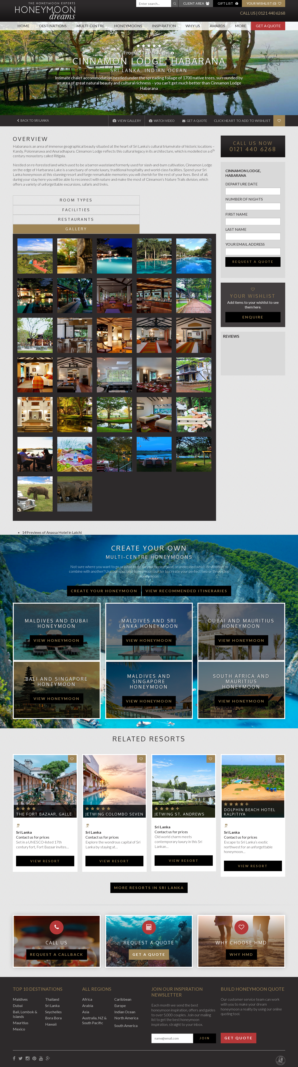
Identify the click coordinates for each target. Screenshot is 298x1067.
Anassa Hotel (57, 503)
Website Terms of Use (93, 1042)
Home (23, 25)
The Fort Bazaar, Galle (44, 785)
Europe (120, 976)
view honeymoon (57, 611)
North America (126, 989)
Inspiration (164, 25)
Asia (85, 983)
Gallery (190, 200)
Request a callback (56, 925)
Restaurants (140, 200)
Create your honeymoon (104, 562)
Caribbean (122, 970)
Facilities (89, 200)
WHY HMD (241, 925)
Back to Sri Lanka (35, 121)
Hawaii (51, 995)
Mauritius (20, 994)
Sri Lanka (52, 976)
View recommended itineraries (186, 562)
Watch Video (158, 121)
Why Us (193, 25)
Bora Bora (53, 989)
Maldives (20, 970)
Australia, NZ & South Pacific (94, 991)
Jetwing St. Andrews (180, 785)
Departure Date (241, 184)
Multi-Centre (90, 25)
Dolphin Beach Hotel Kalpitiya (249, 783)
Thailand (52, 970)
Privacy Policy (59, 1042)
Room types (38, 200)
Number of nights (244, 199)
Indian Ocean (124, 983)
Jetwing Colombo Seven (114, 785)
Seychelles (53, 983)
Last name (235, 229)
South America (126, 997)
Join (205, 1009)
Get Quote (238, 1009)
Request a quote (253, 262)
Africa (87, 970)
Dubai (18, 976)
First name (236, 214)
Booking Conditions (29, 1042)
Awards (217, 25)
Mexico (19, 1000)
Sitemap (120, 1042)
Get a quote (148, 925)
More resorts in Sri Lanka (149, 858)
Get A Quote (268, 25)
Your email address (245, 244)
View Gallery (122, 121)
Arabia (87, 976)
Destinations (53, 25)
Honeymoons (128, 25)
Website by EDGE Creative (263, 1042)
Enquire (253, 317)
